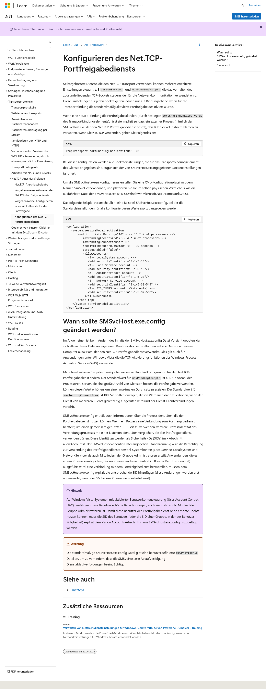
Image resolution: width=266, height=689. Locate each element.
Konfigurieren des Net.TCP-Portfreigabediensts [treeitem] (32, 219)
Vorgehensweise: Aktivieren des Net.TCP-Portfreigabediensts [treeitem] (34, 192)
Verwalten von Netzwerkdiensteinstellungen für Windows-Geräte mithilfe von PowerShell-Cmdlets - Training (132, 628)
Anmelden (254, 5)
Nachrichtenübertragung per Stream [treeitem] (29, 132)
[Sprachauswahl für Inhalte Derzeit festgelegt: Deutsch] (14, 683)
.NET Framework (94, 45)
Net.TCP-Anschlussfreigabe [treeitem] (31, 184)
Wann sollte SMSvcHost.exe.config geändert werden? (237, 56)
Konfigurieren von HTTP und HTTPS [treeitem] (29, 143)
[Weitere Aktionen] (199, 45)
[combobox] (28, 50)
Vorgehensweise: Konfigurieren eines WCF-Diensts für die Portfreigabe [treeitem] (34, 206)
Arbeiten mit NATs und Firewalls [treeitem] (31, 173)
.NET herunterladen (246, 16)
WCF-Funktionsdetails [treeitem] (21, 58)
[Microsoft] (7, 5)
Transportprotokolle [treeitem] (23, 107)
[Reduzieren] (50, 41)
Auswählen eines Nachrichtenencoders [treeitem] (24, 121)
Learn (66, 45)
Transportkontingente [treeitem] (24, 167)
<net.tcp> (78, 590)
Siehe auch (224, 65)
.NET (77, 45)
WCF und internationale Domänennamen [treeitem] (23, 336)
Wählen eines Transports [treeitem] (26, 113)
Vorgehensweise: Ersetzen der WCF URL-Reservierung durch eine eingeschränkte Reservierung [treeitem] (32, 156)
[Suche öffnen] (243, 5)
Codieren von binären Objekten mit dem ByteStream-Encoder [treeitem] (30, 230)
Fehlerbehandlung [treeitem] (19, 351)
